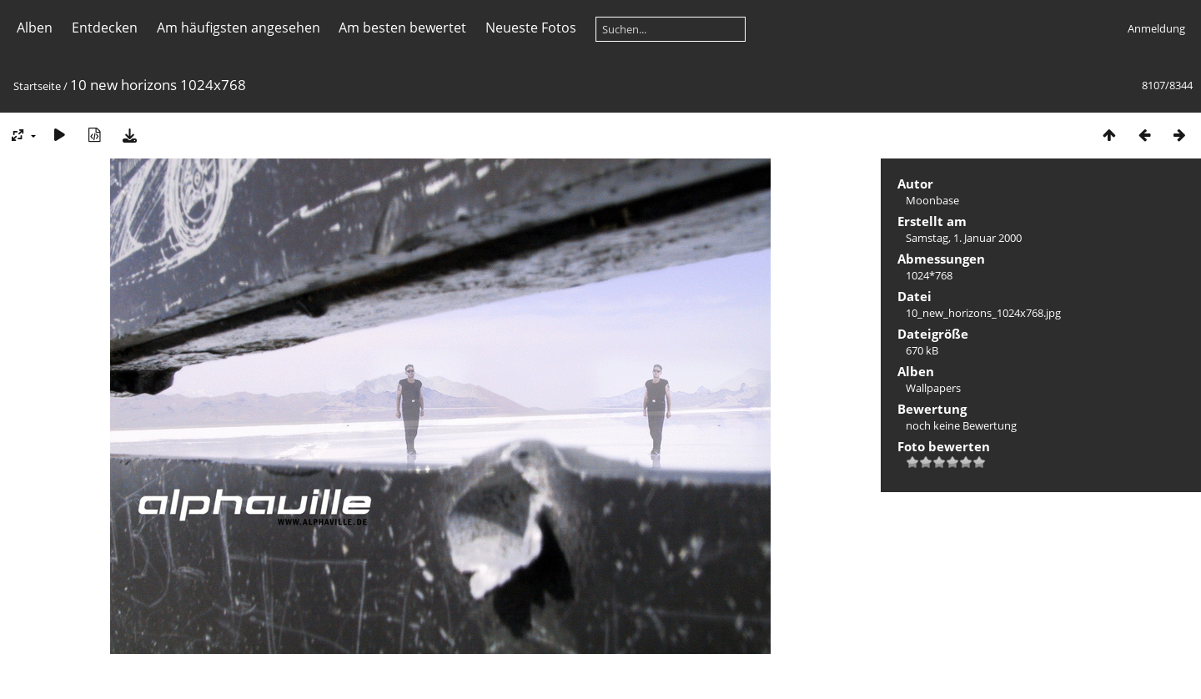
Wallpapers (933, 387)
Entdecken (105, 27)
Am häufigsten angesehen (238, 27)
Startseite (37, 85)
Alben (35, 27)
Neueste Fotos (530, 27)
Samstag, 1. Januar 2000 (964, 237)
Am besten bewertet (402, 27)
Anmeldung (1156, 28)
